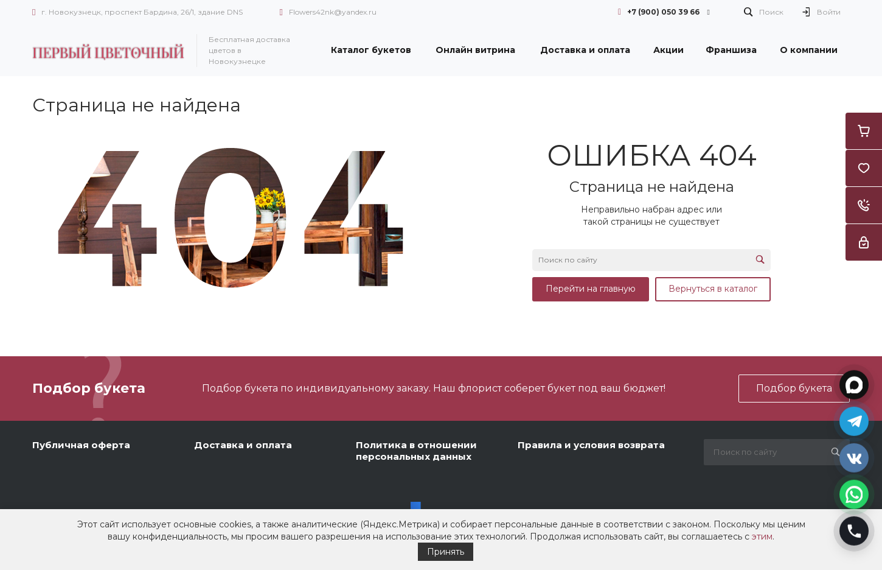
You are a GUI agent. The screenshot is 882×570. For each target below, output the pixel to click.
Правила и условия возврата (591, 445)
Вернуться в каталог (712, 288)
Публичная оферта (81, 445)
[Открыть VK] (854, 456)
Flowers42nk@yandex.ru (333, 11)
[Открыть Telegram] (854, 420)
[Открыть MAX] (854, 383)
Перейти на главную (591, 288)
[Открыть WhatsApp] (854, 493)
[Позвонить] (854, 529)
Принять (445, 551)
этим (762, 536)
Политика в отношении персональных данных (416, 451)
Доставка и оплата (243, 445)
